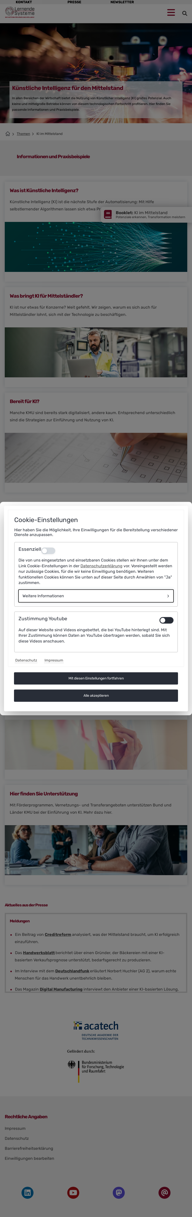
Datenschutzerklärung (101, 566)
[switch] (167, 620)
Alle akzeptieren (96, 695)
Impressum (53, 660)
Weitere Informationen (43, 596)
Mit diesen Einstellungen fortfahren (96, 678)
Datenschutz (26, 660)
